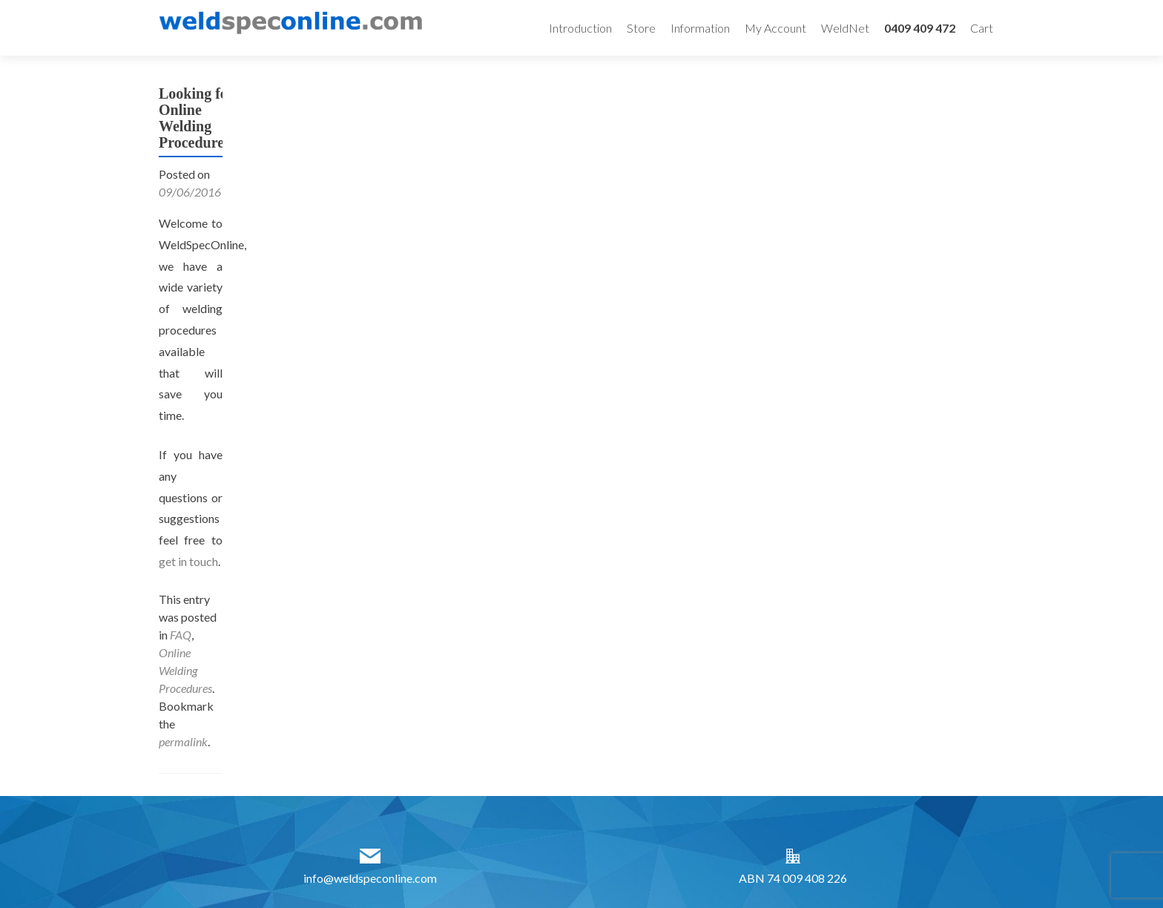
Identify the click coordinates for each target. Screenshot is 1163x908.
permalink (183, 741)
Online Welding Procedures (185, 670)
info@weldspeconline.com (370, 878)
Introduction (580, 28)
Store (641, 28)
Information (700, 28)
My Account (775, 28)
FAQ (180, 635)
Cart (981, 28)
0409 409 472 (919, 28)
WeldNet (845, 28)
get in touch (188, 561)
